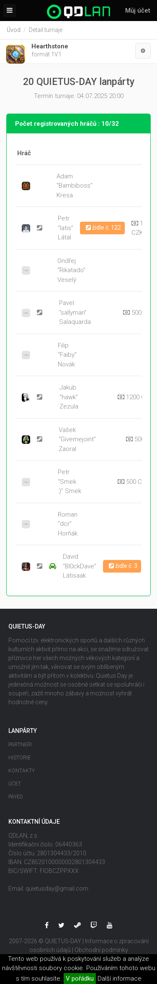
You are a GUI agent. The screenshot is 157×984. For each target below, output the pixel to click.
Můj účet (137, 10)
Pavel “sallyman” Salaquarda (75, 312)
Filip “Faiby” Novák (67, 355)
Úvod (14, 30)
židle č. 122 (103, 227)
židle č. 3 (123, 565)
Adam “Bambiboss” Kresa (75, 185)
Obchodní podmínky (101, 950)
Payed (15, 797)
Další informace (120, 978)
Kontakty (21, 771)
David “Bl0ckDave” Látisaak (79, 566)
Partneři (20, 745)
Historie (19, 758)
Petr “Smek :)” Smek (69, 481)
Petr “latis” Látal (65, 228)
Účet (14, 784)
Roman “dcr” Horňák (67, 524)
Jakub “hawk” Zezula (68, 397)
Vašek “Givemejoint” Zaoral (77, 439)
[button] (143, 51)
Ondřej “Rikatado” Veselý (71, 270)
